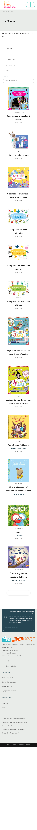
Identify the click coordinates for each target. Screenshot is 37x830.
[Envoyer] (31, 628)
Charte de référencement (10, 733)
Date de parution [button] (11, 81)
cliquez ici (20, 622)
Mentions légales (7, 726)
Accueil (4, 11)
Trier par (6, 77)
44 (19, 593)
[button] (10, 43)
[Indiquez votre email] (16, 628)
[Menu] (30, 4)
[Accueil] (10, 4)
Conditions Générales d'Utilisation (13, 729)
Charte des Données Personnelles (13, 719)
